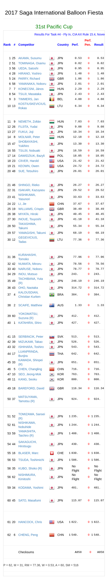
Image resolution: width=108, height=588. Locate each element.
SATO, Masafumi (29, 500)
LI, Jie (22, 203)
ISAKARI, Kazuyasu (31, 190)
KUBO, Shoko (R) (30, 468)
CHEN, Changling (30, 369)
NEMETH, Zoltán (29, 121)
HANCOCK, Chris (30, 522)
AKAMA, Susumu (29, 58)
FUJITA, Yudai (27, 126)
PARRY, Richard (29, 78)
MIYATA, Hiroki (28, 214)
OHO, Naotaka (28, 287)
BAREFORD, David (31, 388)
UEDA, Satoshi (28, 68)
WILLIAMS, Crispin (31, 209)
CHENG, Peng (28, 535)
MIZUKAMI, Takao (30, 341)
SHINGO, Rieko (28, 185)
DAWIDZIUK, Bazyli (31, 155)
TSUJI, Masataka (29, 94)
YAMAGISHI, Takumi (32, 233)
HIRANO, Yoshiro (29, 73)
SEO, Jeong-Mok (29, 374)
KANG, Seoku (27, 379)
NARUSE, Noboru (30, 269)
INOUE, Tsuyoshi (29, 219)
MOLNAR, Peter (29, 137)
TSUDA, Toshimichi (31, 460)
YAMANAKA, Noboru (32, 83)
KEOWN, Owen (28, 166)
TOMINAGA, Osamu (31, 63)
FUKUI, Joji (26, 131)
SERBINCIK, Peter (30, 336)
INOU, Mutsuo (27, 274)
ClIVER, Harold (28, 161)
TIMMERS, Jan (28, 99)
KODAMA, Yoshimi (30, 487)
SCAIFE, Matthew (30, 305)
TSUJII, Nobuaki (29, 150)
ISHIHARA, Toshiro (31, 347)
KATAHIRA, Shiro (29, 322)
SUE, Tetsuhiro (28, 171)
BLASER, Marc (28, 453)
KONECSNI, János (31, 89)
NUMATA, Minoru (29, 263)
